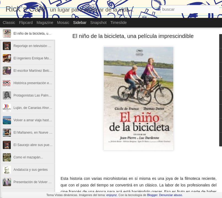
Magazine (45, 22)
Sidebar (79, 22)
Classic (9, 22)
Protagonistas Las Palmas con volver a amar (46, 95)
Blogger (152, 195)
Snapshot (98, 22)
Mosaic (63, 22)
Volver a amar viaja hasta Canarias (39, 120)
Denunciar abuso (170, 195)
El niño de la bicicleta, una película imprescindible (49, 33)
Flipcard (26, 22)
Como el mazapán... (28, 157)
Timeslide (118, 22)
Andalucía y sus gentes (30, 170)
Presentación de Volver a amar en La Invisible (47, 182)
